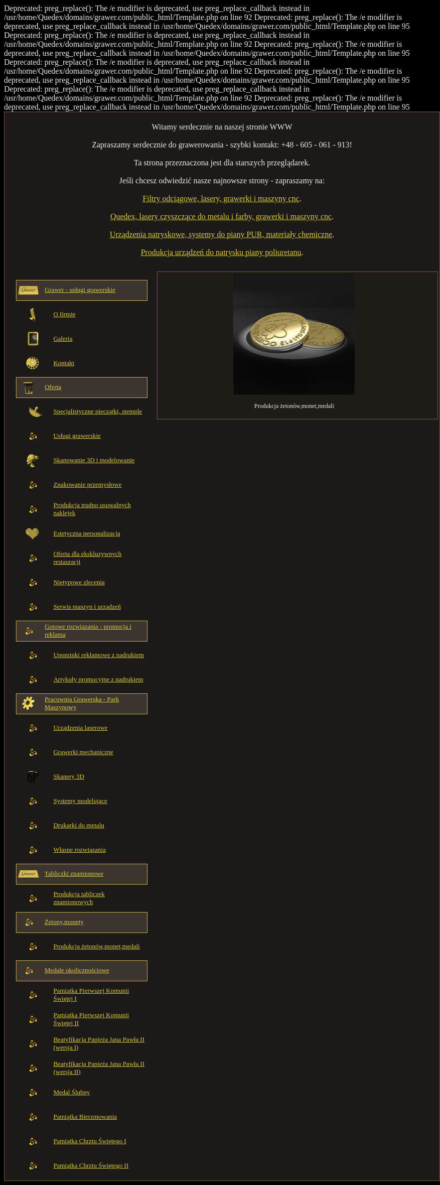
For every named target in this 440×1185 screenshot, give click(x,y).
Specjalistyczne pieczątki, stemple (97, 411)
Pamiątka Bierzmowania (85, 1116)
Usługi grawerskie (77, 435)
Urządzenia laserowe (80, 727)
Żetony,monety (64, 921)
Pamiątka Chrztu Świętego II (91, 1165)
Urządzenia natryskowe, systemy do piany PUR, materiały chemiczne (221, 234)
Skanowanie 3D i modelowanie (94, 460)
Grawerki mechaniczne (83, 752)
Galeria (62, 338)
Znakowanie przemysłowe (87, 484)
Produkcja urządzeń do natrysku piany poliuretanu (221, 252)
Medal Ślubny (71, 1092)
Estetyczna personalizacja (86, 533)
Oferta (53, 387)
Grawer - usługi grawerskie (80, 289)
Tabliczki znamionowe (74, 873)
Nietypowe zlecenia (79, 582)
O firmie (64, 314)
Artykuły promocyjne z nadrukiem (98, 679)
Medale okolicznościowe (77, 970)
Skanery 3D (68, 776)
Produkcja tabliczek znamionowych (79, 898)
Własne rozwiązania (79, 849)
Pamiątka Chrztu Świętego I (89, 1141)
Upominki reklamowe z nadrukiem (98, 654)
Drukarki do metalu (78, 825)
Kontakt (63, 363)
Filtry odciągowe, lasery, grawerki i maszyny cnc (221, 198)
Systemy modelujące (80, 800)
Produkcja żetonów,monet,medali (96, 946)
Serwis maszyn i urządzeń (87, 606)
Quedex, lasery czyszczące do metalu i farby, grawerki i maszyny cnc (220, 216)
